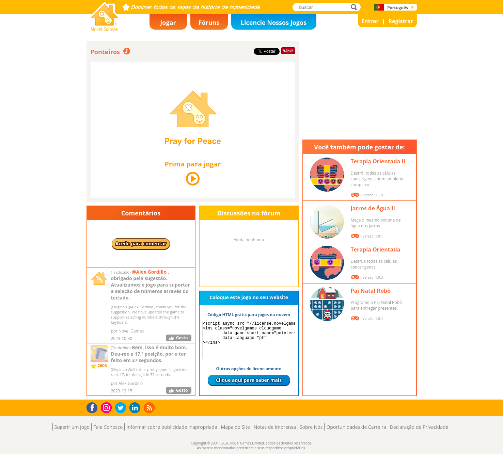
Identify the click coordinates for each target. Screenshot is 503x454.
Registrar (400, 21)
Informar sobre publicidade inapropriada (171, 427)
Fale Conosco (108, 427)
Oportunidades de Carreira (356, 427)
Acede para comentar (141, 243)
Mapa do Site (235, 427)
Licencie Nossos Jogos (273, 22)
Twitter (122, 408)
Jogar (168, 22)
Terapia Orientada (375, 249)
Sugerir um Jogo (72, 427)
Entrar (370, 21)
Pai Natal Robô (371, 290)
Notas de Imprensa (275, 427)
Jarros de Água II (373, 208)
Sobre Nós (311, 427)
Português (397, 8)
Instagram (107, 407)
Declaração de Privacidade (419, 427)
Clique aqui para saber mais (249, 380)
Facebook (93, 407)
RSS (150, 407)
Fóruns (209, 22)
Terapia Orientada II (378, 161)
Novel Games (103, 29)
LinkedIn (136, 408)
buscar (356, 7)
